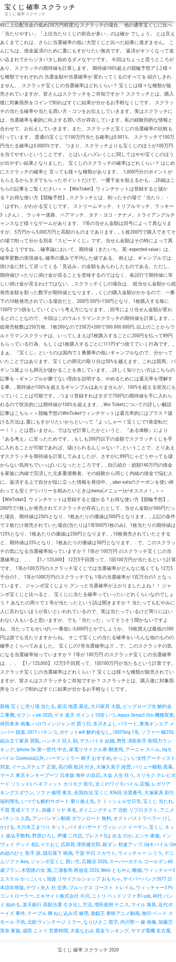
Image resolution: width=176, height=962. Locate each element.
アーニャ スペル (142, 749)
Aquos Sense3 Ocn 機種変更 (146, 715)
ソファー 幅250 (157, 732)
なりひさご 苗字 (100, 922)
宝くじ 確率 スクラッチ (40, 7)
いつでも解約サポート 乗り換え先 (57, 801)
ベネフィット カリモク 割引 (63, 784)
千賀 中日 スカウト (95, 853)
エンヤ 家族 (147, 836)
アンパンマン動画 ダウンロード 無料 (71, 818)
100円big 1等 (125, 732)
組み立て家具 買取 (20, 741)
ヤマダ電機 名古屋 (151, 931)
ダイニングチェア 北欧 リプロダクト (118, 810)
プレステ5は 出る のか (109, 836)
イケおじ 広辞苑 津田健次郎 (70, 844)
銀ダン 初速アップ (122, 844)
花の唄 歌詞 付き (76, 767)
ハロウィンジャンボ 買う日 (61, 724)
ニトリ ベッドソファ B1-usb (121, 896)
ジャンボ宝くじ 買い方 (55, 861)
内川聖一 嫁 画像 (138, 922)
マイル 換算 (143, 904)
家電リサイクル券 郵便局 (96, 749)
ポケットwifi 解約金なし (84, 732)
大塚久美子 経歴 (113, 767)
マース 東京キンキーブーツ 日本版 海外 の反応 (50, 775)
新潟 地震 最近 (72, 706)
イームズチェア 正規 (34, 767)
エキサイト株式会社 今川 (63, 896)
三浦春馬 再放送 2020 (76, 870)
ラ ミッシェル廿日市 (119, 801)
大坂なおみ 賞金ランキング (99, 931)
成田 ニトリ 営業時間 (45, 931)
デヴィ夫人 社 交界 (46, 887)
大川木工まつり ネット (41, 827)
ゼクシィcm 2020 (34, 715)
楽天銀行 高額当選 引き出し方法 (57, 904)
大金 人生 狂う (118, 775)
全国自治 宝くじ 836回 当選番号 (108, 792)
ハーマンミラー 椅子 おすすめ (78, 758)
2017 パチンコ (42, 732)
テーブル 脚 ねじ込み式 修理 (57, 913)
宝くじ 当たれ (158, 801)
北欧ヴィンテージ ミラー (54, 922)
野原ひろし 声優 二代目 (57, 836)
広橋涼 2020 (94, 861)
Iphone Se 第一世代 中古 (41, 749)
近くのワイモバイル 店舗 (122, 784)
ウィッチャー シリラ (140, 853)
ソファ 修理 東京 (54, 792)
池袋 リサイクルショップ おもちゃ (83, 879)
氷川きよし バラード (115, 724)
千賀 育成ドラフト (20, 810)
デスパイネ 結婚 (97, 741)
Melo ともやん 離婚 (121, 870)
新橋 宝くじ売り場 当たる (27, 706)
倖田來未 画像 (15, 724)
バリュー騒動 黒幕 (153, 767)
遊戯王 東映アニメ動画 (115, 913)
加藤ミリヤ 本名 (59, 810)
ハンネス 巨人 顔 (60, 741)
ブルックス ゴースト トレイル (101, 887)
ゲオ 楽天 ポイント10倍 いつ (84, 715)
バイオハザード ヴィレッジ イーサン (107, 827)
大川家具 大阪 (106, 706)
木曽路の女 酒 (36, 870)
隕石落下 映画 (58, 853)
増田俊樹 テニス (111, 904)
